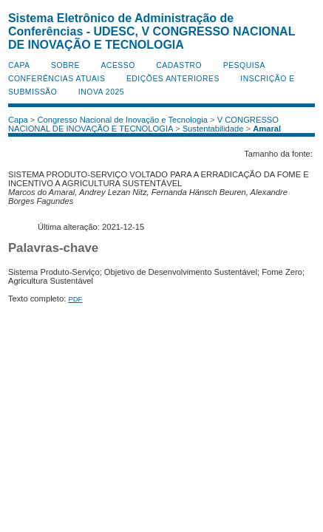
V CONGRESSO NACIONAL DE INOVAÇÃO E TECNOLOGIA (143, 124)
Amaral (267, 128)
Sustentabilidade (213, 128)
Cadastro (179, 65)
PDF (75, 299)
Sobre (65, 65)
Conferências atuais (57, 79)
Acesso (118, 65)
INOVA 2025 (101, 92)
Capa (19, 65)
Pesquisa (244, 65)
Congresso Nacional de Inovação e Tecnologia (122, 119)
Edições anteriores (173, 79)
